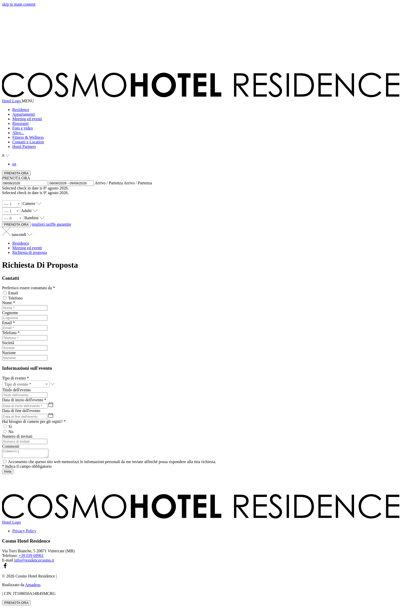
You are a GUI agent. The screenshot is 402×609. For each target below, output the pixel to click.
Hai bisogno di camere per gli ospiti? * (34, 421)
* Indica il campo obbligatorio (27, 468)
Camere (29, 203)
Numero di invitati (17, 436)
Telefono (15, 298)
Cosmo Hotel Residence (26, 542)
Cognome (10, 313)
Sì (10, 426)
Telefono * (11, 333)
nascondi (22, 234)
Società (8, 343)
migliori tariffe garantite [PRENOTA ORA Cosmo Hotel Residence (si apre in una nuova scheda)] (51, 224)
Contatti (10, 278)
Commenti (10, 446)
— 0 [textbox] (8, 218)
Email (13, 293)
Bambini (31, 218)
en (14, 164)
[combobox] (12, 203)
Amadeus (33, 586)
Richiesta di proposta (29, 252)
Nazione (9, 353)
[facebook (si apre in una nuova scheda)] (5, 569)
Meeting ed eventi (27, 248)
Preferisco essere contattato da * (28, 288)
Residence (20, 243)
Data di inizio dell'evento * (24, 400)
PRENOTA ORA (16, 178)
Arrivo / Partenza (109, 183)
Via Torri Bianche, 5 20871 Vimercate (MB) (38, 552)
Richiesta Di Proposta (40, 264)
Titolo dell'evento (16, 390)
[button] (206, 133)
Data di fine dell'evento (21, 410)
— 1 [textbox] (8, 204)
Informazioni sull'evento (27, 368)
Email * (8, 323)
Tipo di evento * (15, 378)
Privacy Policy (24, 532)
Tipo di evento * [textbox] (17, 384)
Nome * (8, 303)
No (11, 432)
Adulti (26, 210)
